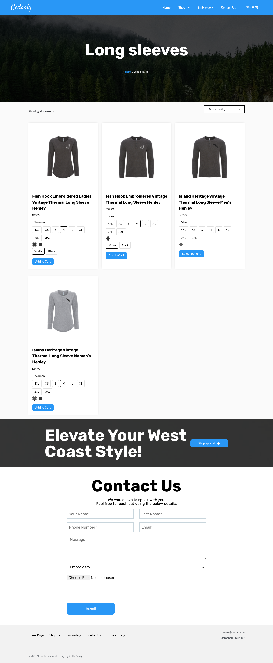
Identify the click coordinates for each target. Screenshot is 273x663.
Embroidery (205, 7)
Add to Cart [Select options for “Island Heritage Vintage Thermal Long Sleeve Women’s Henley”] (43, 407)
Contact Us (228, 7)
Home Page (36, 635)
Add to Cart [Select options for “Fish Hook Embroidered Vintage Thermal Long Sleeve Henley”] (116, 255)
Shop (184, 7)
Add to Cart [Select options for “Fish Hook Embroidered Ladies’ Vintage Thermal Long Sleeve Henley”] (43, 261)
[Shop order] (224, 109)
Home (166, 7)
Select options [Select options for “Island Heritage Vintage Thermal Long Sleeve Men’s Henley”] (191, 254)
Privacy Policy (116, 635)
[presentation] (96, 591)
